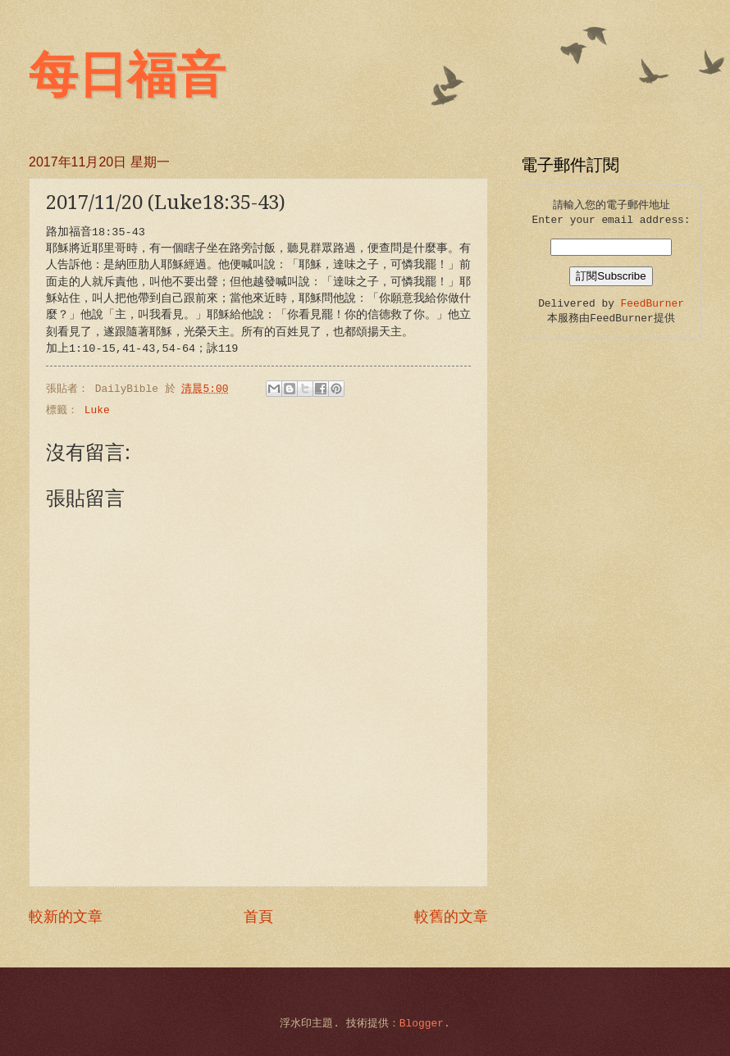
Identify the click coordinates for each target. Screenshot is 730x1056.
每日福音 (127, 75)
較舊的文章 (451, 917)
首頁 (258, 917)
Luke (97, 410)
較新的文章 (66, 917)
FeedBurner (652, 304)
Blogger (421, 1023)
